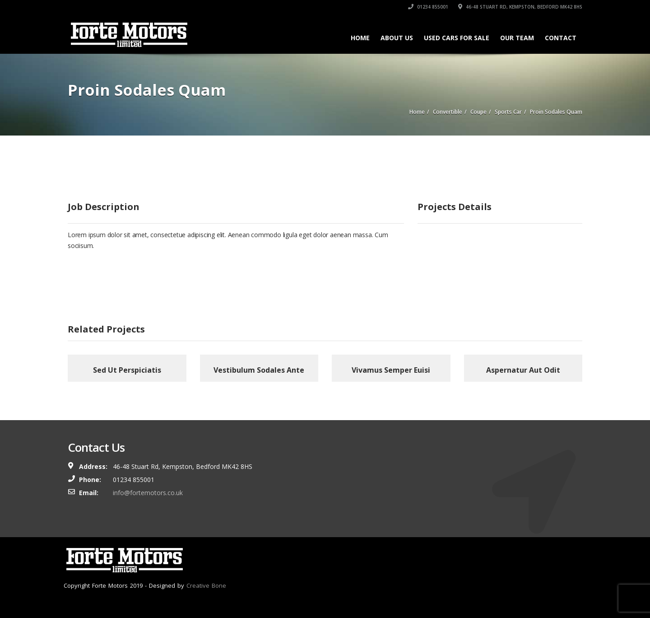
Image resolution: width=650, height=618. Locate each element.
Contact (560, 37)
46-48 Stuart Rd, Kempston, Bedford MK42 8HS (520, 7)
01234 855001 (428, 7)
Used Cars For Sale (456, 37)
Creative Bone (206, 585)
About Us (397, 37)
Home (360, 37)
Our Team (517, 37)
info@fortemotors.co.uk (148, 492)
